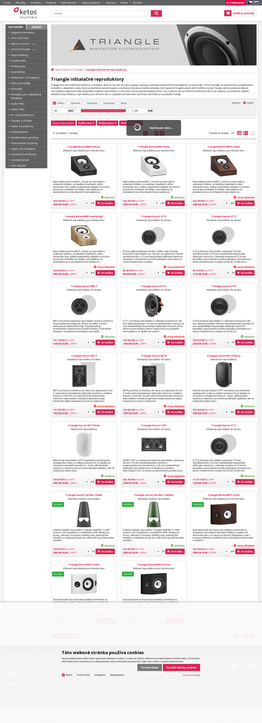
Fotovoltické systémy (24, 143)
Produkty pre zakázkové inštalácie (26, 96)
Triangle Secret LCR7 (153, 425)
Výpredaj (92, 103)
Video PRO (18, 109)
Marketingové (117, 674)
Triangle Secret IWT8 (153, 355)
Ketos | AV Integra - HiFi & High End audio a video (26, 13)
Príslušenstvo (19, 132)
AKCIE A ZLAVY (20, 43)
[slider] (78, 110)
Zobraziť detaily (191, 675)
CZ (249, 2)
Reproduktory (19, 55)
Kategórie (16, 27)
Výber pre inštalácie (23, 148)
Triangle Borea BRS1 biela (83, 564)
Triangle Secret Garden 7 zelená (153, 495)
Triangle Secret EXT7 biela (84, 425)
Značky (37, 27)
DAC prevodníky (21, 83)
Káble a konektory (22, 126)
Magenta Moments (23, 32)
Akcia (124, 103)
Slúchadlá (16, 89)
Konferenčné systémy (25, 137)
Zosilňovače (18, 60)
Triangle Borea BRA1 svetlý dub (84, 216)
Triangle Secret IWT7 (84, 355)
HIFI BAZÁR (18, 165)
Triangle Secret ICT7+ (154, 286)
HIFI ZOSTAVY (20, 38)
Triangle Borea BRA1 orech (223, 146)
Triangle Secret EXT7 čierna (223, 355)
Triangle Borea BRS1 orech (224, 495)
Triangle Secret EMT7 (84, 286)
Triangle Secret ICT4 (153, 216)
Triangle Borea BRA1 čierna (83, 146)
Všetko (60, 103)
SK (255, 2)
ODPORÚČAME (20, 49)
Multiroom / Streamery (25, 77)
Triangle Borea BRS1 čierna (153, 564)
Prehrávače (18, 66)
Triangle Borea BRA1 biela (153, 146)
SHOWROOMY (20, 160)
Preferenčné (83, 674)
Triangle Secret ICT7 (223, 425)
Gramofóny (18, 72)
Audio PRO (17, 103)
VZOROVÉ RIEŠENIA (23, 154)
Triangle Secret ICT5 (223, 216)
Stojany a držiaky (21, 120)
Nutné (69, 674)
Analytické (100, 674)
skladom (236, 102)
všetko (250, 102)
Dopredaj (109, 103)
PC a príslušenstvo (22, 115)
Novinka (75, 103)
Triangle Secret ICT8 (223, 286)
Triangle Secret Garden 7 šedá (84, 495)
